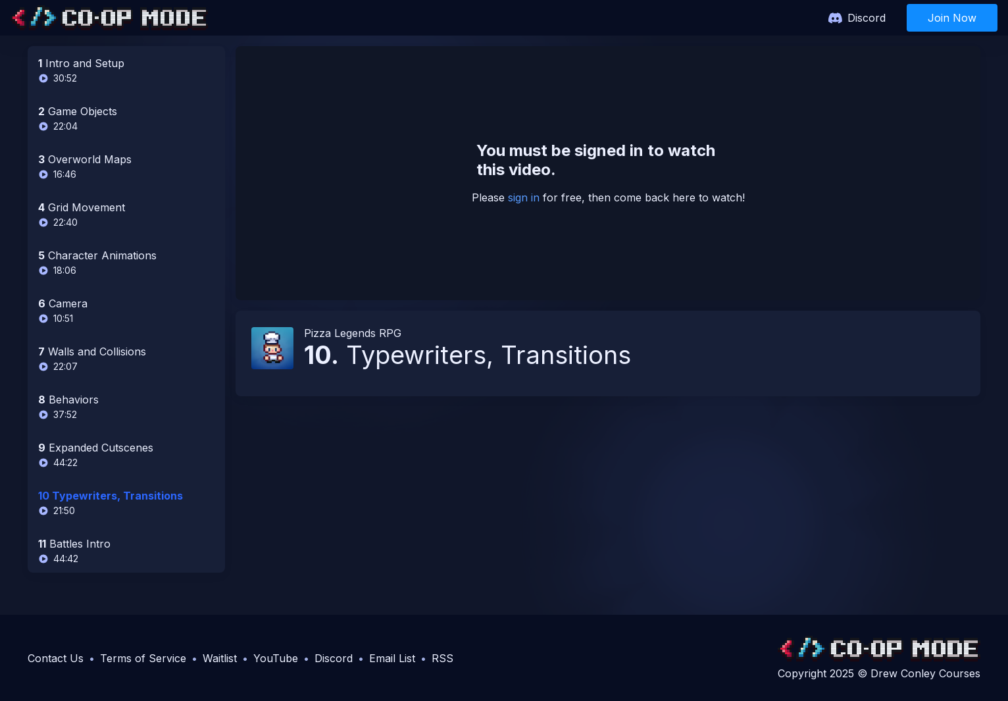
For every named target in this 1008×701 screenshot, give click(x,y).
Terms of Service (143, 658)
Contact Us (56, 658)
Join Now (952, 17)
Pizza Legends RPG (352, 333)
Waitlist (220, 658)
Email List (392, 658)
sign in (524, 197)
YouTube (275, 658)
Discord (866, 17)
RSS (442, 658)
